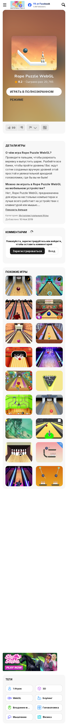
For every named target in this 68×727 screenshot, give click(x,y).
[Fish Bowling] (49, 286)
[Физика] (49, 717)
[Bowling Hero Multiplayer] (18, 476)
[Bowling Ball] (18, 405)
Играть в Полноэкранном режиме (31, 93)
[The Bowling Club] (49, 357)
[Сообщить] (33, 127)
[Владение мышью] (19, 707)
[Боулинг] (49, 698)
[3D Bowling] (49, 309)
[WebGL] (19, 698)
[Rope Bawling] (49, 452)
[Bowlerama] (18, 452)
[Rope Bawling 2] (49, 476)
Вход (51, 251)
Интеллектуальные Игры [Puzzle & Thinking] (34, 215)
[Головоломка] (49, 707)
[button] (16, 210)
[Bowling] (18, 286)
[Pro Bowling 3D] (18, 333)
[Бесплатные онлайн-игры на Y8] (17, 5)
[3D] (49, 688)
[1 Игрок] (19, 688)
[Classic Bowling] (18, 309)
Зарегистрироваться (27, 251)
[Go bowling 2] (18, 357)
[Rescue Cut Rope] (18, 428)
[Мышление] (19, 717)
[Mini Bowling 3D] (49, 381)
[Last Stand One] (49, 428)
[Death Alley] (49, 333)
